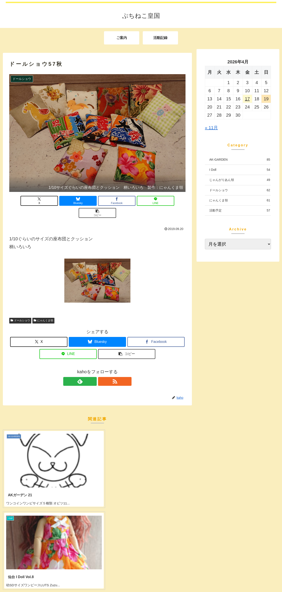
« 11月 (211, 127)
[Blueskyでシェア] (68, 201)
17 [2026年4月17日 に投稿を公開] (247, 98)
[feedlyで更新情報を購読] (92, 369)
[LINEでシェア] (127, 201)
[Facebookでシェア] (97, 201)
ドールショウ (20, 308)
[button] (157, 201)
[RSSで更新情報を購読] (102, 369)
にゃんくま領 (43, 308)
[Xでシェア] (38, 201)
